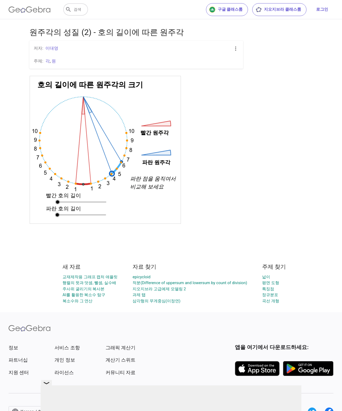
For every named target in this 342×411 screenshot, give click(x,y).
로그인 (322, 9)
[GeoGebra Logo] (29, 9)
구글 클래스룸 (226, 9)
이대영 (51, 48)
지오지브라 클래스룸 (278, 9)
